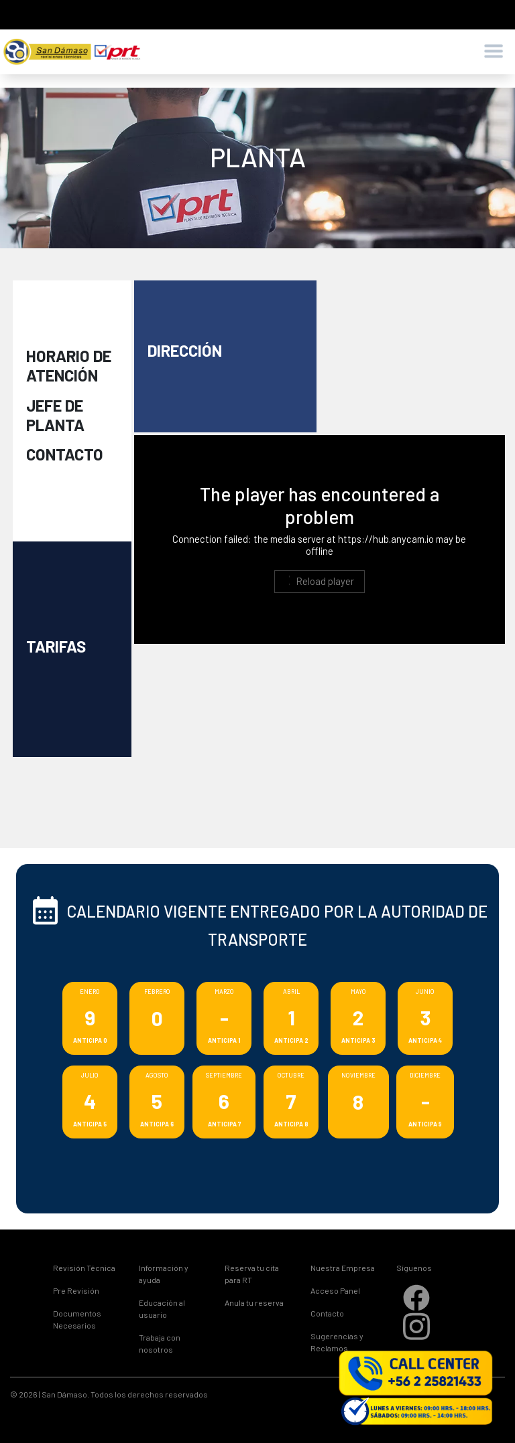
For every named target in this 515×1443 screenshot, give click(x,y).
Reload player (319, 581)
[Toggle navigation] (493, 52)
